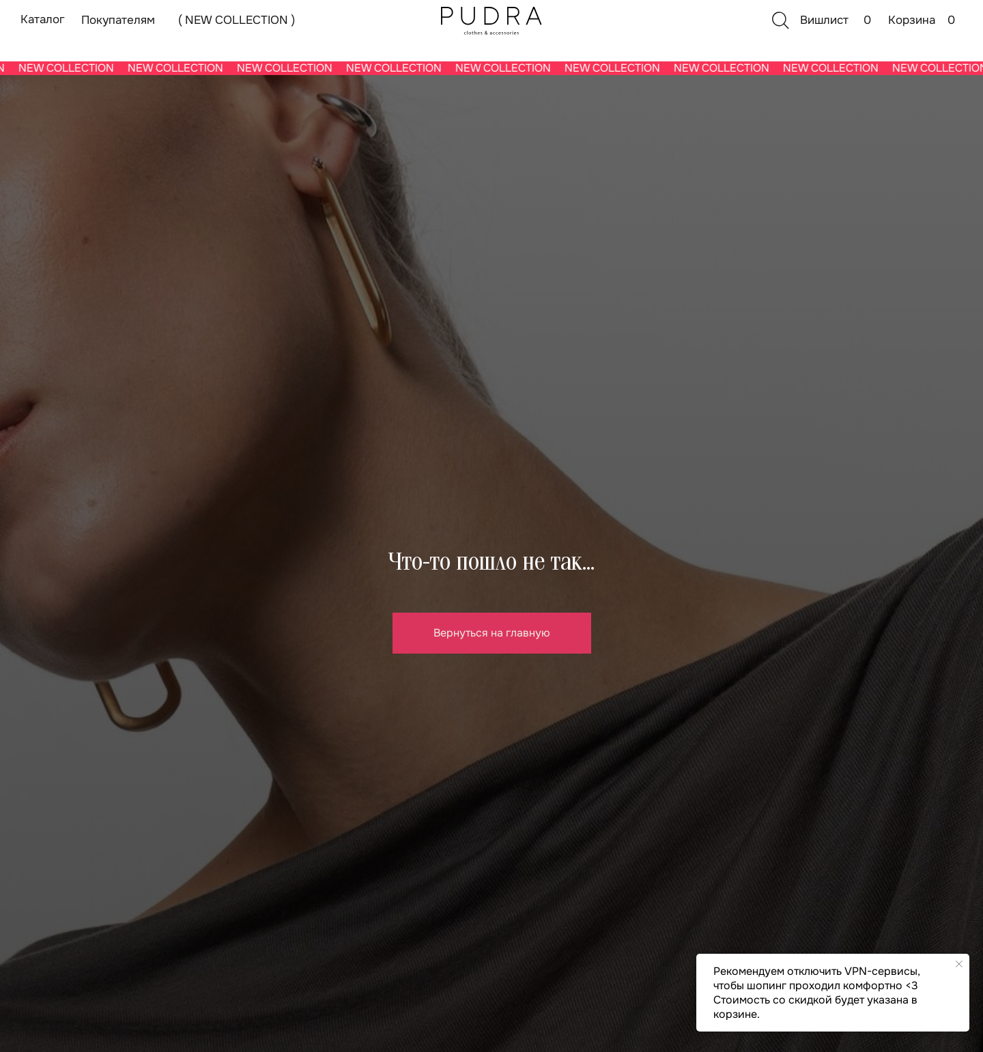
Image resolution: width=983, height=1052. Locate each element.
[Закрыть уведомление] (959, 964)
